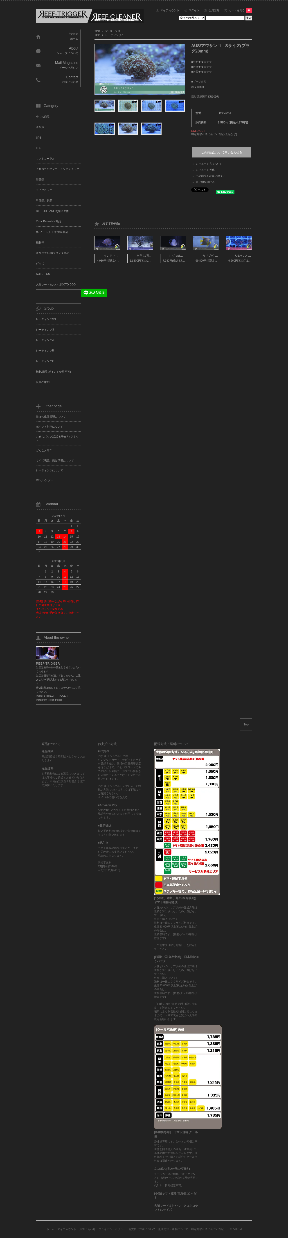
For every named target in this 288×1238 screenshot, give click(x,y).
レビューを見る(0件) (208, 163)
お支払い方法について (141, 1229)
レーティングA (114, 35)
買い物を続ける (205, 182)
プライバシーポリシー (112, 1229)
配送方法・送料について (173, 1229)
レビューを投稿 (205, 169)
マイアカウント (169, 10)
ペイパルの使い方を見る (113, 797)
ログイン (194, 10)
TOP (97, 31)
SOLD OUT (112, 31)
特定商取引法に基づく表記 (207, 1229)
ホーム (50, 1229)
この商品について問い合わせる (221, 152)
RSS (229, 1229)
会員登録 (214, 10)
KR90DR (213, 96)
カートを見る (240, 10)
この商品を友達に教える (210, 176)
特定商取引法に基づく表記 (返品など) (214, 134)
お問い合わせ (87, 1229)
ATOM (238, 1229)
